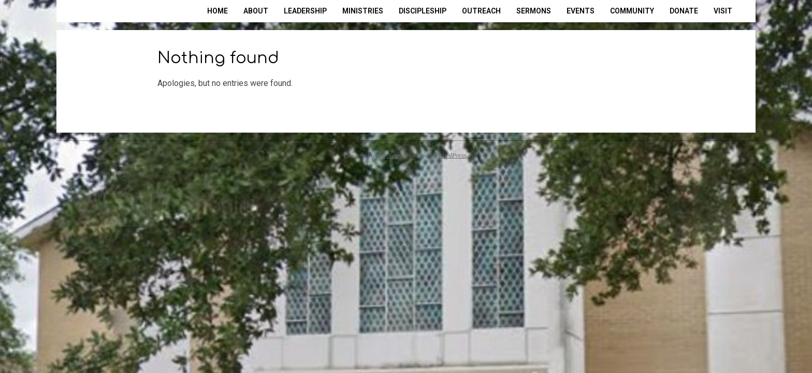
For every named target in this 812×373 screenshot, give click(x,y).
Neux (394, 155)
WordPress (452, 155)
